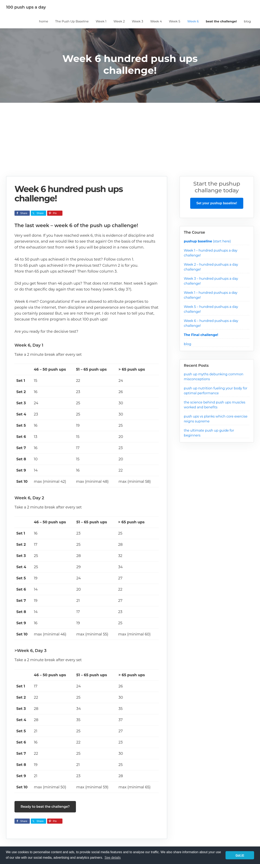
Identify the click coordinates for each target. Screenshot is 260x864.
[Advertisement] (130, 145)
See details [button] (112, 857)
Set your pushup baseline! (216, 203)
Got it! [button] (240, 855)
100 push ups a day (26, 7)
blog (187, 344)
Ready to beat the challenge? (45, 807)
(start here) (207, 241)
